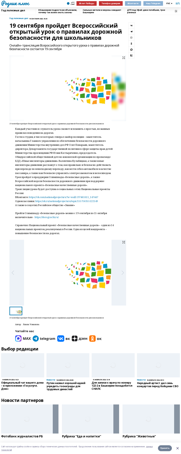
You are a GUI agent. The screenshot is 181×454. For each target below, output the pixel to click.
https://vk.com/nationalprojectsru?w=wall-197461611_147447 (63, 197)
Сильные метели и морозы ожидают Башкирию (102, 11)
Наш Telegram (153, 3)
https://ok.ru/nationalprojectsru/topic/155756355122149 (66, 201)
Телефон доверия (111, 3)
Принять (165, 448)
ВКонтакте (133, 3)
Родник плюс (15, 3)
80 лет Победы (86, 3)
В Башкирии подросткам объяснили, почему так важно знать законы (57, 11)
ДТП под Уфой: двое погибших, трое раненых (146, 11)
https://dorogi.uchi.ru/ (47, 217)
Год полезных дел (13, 10)
